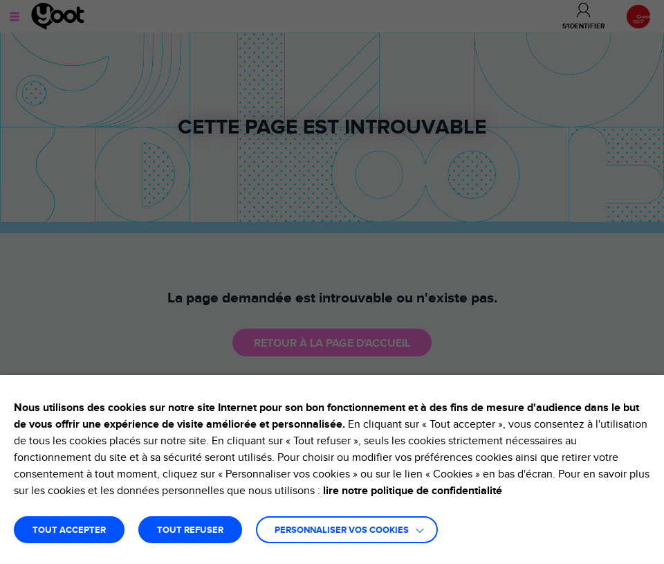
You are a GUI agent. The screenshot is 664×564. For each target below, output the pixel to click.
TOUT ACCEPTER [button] (69, 530)
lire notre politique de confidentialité (412, 490)
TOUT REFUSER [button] (190, 530)
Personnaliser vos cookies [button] (342, 530)
